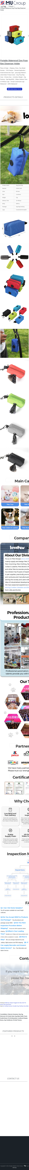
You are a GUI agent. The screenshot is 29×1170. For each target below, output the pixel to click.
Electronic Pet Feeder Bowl (7, 1016)
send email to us (14, 89)
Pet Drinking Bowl (12, 1018)
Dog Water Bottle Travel (21, 1016)
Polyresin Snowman (13, 1014)
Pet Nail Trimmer (17, 1020)
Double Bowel (4, 1018)
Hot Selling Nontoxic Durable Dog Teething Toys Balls (15, 1006)
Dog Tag (21, 1014)
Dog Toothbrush (8, 1020)
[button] (2, 7)
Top (25, 1165)
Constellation (3, 1014)
